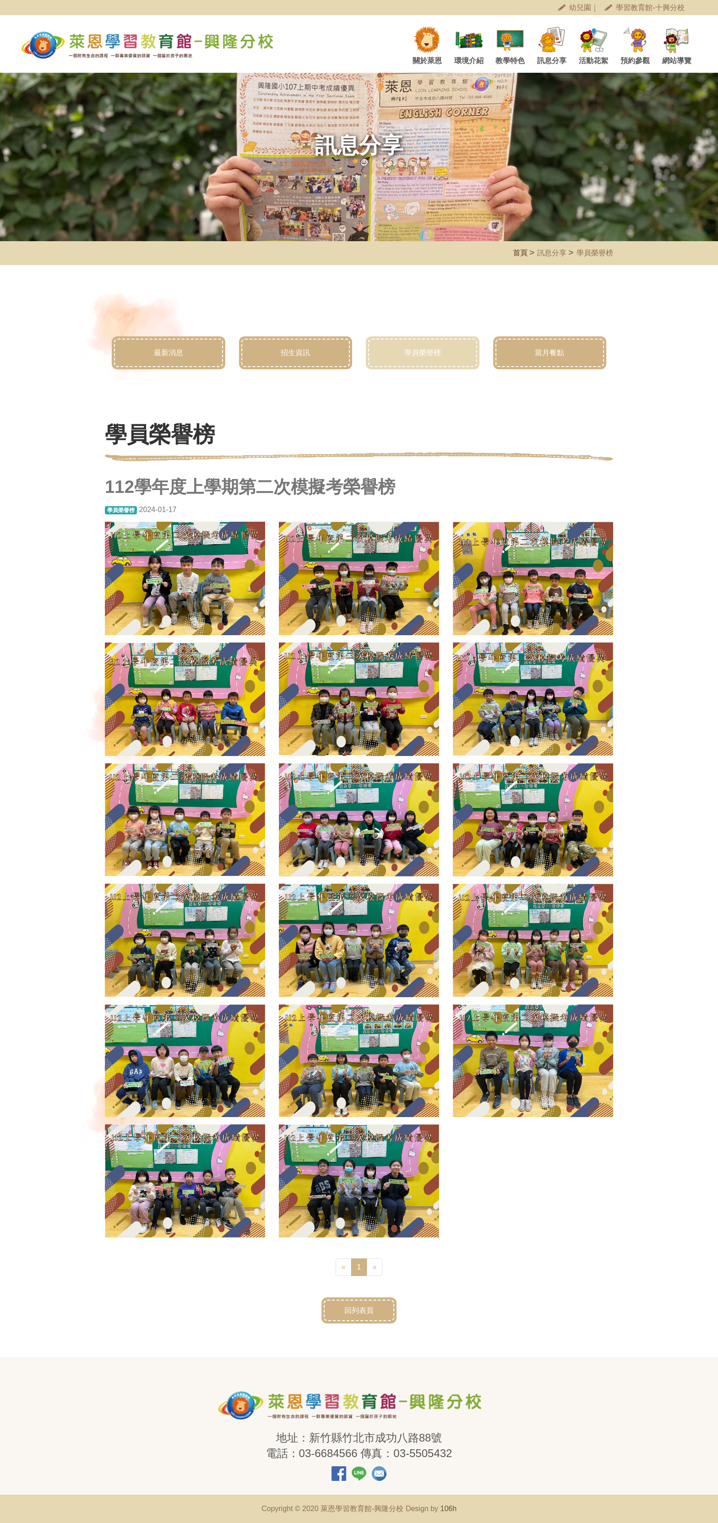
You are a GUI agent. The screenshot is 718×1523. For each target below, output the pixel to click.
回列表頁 (359, 1310)
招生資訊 (295, 353)
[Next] (374, 1267)
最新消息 (168, 353)
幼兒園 (574, 7)
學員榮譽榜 (422, 353)
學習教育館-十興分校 (644, 7)
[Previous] (344, 1267)
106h (448, 1508)
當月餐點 (549, 353)
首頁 (520, 253)
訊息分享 (551, 253)
